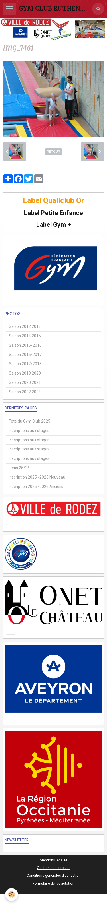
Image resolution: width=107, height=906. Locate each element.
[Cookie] (11, 894)
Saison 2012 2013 (25, 326)
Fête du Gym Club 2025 (29, 421)
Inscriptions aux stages (29, 430)
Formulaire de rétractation (53, 883)
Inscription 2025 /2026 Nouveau (37, 477)
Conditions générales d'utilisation (54, 875)
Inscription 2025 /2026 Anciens (36, 486)
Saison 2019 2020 (25, 373)
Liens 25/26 (19, 468)
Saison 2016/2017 (25, 354)
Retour (53, 152)
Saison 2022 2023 (25, 392)
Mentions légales (54, 860)
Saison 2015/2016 (25, 345)
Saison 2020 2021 (25, 382)
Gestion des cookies (53, 868)
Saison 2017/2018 (25, 363)
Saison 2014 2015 (25, 336)
